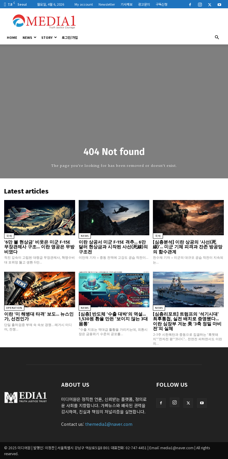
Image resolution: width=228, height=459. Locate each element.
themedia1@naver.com (108, 424)
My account (84, 4)
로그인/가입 (70, 37)
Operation (14, 307)
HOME (12, 37)
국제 (9, 235)
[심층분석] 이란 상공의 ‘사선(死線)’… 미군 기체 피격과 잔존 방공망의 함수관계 (187, 247)
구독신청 (161, 4)
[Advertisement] (154, 21)
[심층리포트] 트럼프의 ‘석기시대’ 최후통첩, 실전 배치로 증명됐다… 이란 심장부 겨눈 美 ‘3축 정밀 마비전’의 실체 (187, 321)
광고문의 (144, 4)
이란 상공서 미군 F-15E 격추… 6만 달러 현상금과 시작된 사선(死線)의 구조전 (113, 247)
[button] (217, 37)
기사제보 (126, 4)
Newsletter (107, 4)
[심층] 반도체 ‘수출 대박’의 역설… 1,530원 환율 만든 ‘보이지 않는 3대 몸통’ (113, 319)
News (30, 37)
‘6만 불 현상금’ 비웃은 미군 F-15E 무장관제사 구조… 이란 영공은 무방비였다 (39, 247)
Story (49, 37)
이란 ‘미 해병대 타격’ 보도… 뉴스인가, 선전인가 (39, 316)
